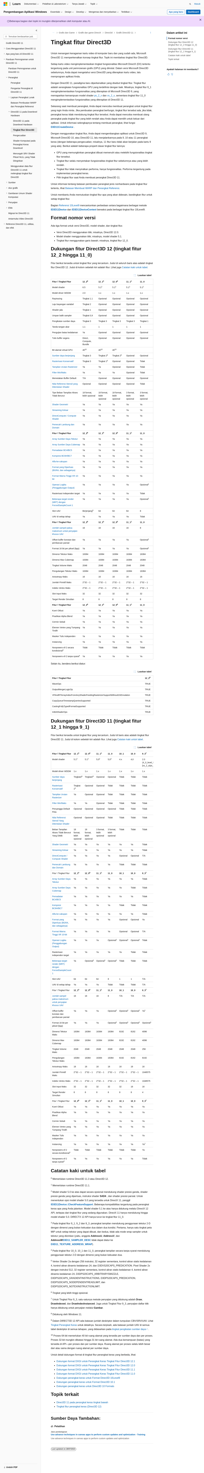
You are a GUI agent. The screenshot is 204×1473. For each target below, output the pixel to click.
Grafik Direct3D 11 (124, 32)
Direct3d (108, 32)
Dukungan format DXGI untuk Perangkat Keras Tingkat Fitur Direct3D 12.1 (96, 1361)
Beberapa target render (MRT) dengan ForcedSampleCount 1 (63, 502)
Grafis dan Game (67, 32)
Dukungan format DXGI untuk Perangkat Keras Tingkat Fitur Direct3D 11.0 (96, 1373)
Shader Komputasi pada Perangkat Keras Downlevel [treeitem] (24, 144)
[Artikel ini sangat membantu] (168, 74)
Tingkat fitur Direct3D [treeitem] (23, 130)
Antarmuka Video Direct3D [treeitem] (20, 219)
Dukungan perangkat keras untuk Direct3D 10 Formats (85, 1386)
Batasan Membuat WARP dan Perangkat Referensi (92, 188)
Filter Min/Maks (59, 372)
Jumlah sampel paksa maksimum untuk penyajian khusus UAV (65, 531)
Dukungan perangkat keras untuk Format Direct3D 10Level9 (88, 1378)
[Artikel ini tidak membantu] (172, 74)
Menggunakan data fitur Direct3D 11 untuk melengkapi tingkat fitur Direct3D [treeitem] (22, 171)
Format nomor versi (178, 38)
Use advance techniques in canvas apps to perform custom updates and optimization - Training (98, 1434)
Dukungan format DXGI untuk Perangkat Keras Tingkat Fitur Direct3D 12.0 (96, 1365)
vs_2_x (111, 95)
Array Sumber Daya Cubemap (66, 444)
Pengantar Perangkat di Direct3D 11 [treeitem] (22, 90)
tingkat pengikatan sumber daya (129, 1329)
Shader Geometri (60, 404)
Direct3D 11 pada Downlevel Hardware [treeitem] (22, 123)
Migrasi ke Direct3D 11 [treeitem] (18, 213)
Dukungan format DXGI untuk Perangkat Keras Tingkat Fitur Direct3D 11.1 (96, 1369)
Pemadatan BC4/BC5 (62, 450)
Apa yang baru (176, 12)
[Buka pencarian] (190, 4)
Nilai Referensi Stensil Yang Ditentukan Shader (60, 820)
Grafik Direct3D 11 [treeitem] (14, 43)
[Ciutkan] (36, 30)
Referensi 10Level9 (69, 205)
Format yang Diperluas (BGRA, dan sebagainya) (60, 922)
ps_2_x (98, 95)
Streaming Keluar (60, 410)
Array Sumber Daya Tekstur (65, 439)
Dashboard (193, 12)
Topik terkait (173, 59)
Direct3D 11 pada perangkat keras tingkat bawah (82, 1402)
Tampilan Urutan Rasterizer (65, 367)
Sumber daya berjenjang (63, 355)
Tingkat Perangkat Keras (64, 1325)
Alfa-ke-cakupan (59, 461)
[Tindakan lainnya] (150, 32)
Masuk (197, 4)
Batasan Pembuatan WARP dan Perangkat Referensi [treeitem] (23, 105)
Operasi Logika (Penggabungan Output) (59, 943)
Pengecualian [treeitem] (19, 135)
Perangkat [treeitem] (15, 83)
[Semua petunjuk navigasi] (53, 32)
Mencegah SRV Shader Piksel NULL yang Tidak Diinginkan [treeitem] (24, 157)
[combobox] (20, 36)
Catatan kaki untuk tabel (134, 267)
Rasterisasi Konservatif (63, 361)
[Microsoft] (5, 4)
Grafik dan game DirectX (89, 32)
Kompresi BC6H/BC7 (62, 456)
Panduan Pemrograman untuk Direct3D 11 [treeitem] (22, 70)
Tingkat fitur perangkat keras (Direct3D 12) (79, 1406)
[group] (102, 958)
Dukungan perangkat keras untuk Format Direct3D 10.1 (86, 1382)
